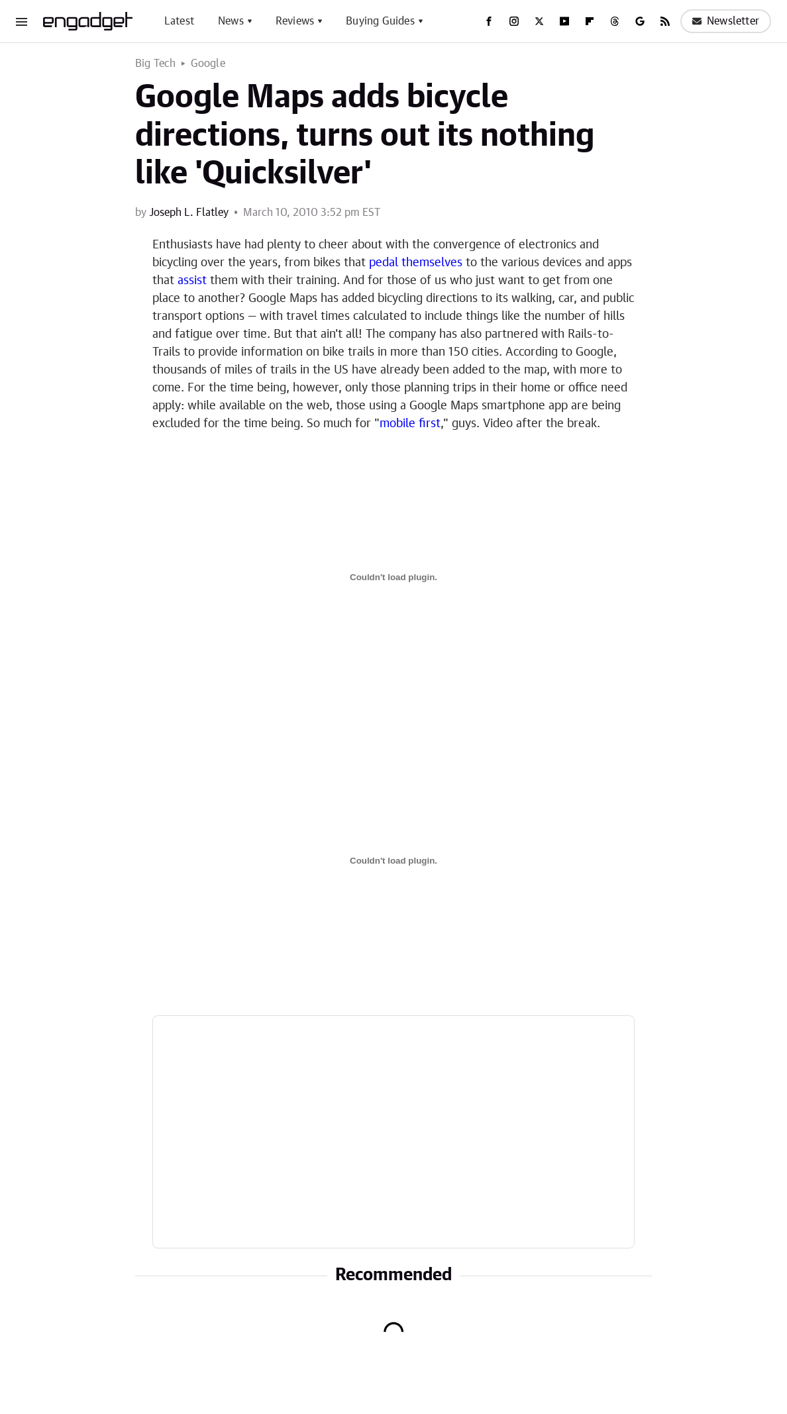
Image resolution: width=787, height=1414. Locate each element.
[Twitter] (539, 21)
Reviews (295, 21)
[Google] (640, 21)
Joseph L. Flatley (189, 212)
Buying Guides (380, 21)
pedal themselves (415, 263)
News (231, 21)
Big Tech (155, 63)
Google (208, 63)
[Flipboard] (590, 21)
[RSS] (665, 21)
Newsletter (725, 21)
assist (192, 281)
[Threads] (615, 21)
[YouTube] (564, 21)
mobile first (410, 424)
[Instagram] (514, 21)
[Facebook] (489, 21)
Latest (179, 21)
